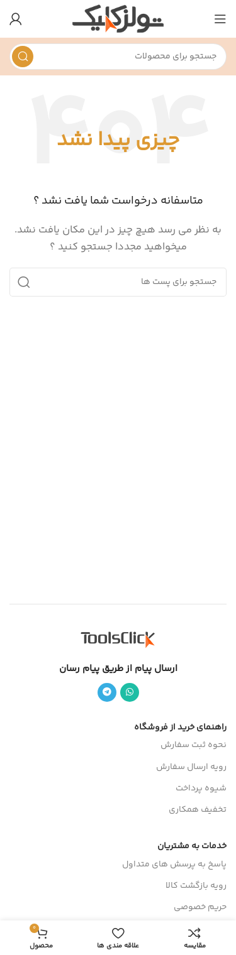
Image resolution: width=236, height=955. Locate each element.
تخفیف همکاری (198, 810)
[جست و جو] (118, 56)
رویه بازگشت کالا (196, 886)
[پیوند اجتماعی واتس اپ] (129, 692)
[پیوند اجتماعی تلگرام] (107, 692)
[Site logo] (118, 18)
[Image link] (118, 639)
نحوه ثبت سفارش (193, 745)
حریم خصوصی (200, 907)
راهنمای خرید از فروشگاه (180, 727)
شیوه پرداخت (201, 788)
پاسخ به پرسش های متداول (174, 864)
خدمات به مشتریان (192, 846)
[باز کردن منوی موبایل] (220, 18)
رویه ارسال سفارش (191, 767)
